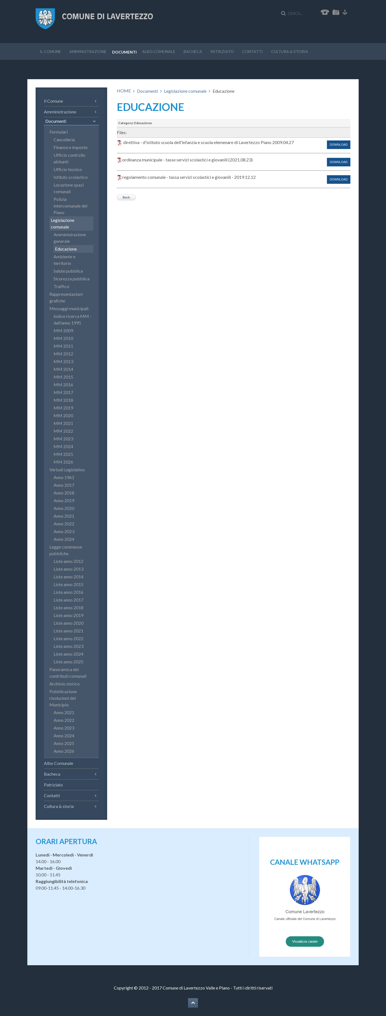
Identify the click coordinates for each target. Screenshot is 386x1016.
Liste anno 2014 (68, 576)
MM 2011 (63, 346)
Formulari (58, 131)
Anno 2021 (64, 515)
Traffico (61, 286)
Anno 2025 (64, 743)
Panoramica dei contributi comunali (67, 673)
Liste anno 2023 (68, 646)
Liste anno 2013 (68, 568)
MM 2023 (63, 438)
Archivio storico (64, 683)
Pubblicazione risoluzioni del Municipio (63, 698)
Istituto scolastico (71, 177)
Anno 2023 (64, 531)
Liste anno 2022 (68, 638)
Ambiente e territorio (64, 260)
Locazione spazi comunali (69, 188)
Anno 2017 (64, 485)
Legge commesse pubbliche (65, 550)
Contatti (252, 51)
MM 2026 (63, 461)
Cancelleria (64, 139)
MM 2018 (63, 400)
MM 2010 (63, 338)
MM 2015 (63, 376)
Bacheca (193, 51)
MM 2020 (63, 415)
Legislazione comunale (185, 91)
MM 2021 (63, 423)
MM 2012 (63, 353)
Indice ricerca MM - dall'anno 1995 (72, 319)
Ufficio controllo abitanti (69, 158)
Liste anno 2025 (68, 661)
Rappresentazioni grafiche (66, 297)
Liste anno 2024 (68, 653)
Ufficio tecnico (68, 169)
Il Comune (50, 51)
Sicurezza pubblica (71, 278)
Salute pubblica (68, 270)
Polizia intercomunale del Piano (70, 205)
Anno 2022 (64, 523)
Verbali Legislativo (67, 469)
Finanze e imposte (71, 147)
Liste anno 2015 (68, 584)
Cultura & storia (289, 51)
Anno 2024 (64, 539)
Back (126, 197)
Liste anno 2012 (68, 561)
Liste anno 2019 (68, 615)
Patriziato (222, 51)
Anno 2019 (64, 500)
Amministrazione (88, 51)
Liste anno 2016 (68, 592)
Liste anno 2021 (68, 630)
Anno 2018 (64, 492)
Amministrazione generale (70, 238)
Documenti (124, 52)
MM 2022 (63, 430)
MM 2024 (63, 446)
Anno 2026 (64, 751)
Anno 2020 (64, 508)
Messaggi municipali (68, 308)
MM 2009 (63, 330)
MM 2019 (63, 407)
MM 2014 (63, 369)
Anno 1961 (64, 477)
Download (339, 144)
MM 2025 (63, 454)
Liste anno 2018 (68, 607)
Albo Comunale (158, 51)
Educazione (66, 248)
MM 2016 (63, 384)
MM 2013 (63, 361)
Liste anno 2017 (68, 599)
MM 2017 (63, 392)
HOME (124, 90)
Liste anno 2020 (68, 623)
